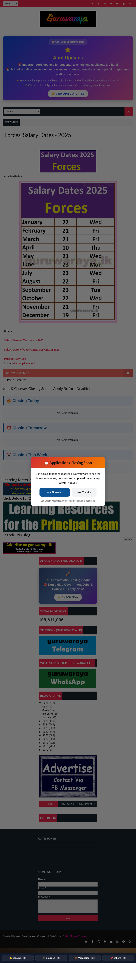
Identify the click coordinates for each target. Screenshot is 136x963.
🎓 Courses (51, 958)
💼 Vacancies (85, 958)
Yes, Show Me (55, 492)
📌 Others (118, 958)
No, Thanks (84, 492)
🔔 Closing (17, 958)
